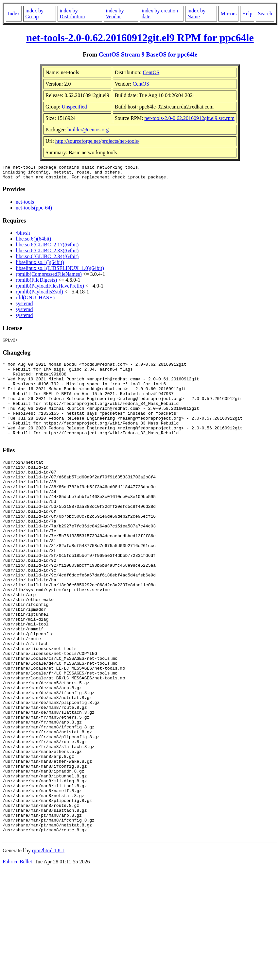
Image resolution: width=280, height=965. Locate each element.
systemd (24, 306)
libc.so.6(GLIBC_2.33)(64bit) (47, 253)
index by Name (196, 13)
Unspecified (74, 106)
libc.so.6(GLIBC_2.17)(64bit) (47, 247)
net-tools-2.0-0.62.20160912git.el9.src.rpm (189, 118)
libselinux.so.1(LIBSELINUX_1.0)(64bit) (60, 271)
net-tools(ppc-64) (34, 210)
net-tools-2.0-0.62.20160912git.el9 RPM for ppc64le (140, 37)
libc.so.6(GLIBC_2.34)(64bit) (47, 259)
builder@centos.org (88, 129)
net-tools (25, 205)
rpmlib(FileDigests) (36, 283)
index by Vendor (115, 13)
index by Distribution (72, 13)
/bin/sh (23, 236)
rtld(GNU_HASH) (35, 300)
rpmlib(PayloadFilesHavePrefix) (50, 288)
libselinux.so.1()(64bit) (40, 265)
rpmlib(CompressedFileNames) (49, 277)
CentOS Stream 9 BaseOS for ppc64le (148, 54)
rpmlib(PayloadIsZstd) (39, 294)
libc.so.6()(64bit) (33, 241)
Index (14, 13)
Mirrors (228, 13)
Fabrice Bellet (17, 956)
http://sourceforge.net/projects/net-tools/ (97, 141)
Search (265, 13)
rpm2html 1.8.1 (48, 945)
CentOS (151, 72)
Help (247, 13)
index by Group (34, 13)
